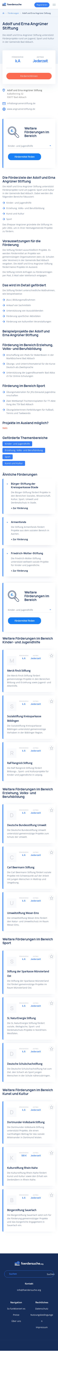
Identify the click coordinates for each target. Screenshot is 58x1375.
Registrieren (42, 4)
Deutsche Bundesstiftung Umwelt (26, 825)
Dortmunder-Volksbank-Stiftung (26, 1122)
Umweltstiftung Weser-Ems (23, 913)
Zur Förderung (20, 508)
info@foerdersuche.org (29, 1290)
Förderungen (13, 13)
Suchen (49, 1274)
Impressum (42, 1327)
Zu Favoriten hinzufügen (51, 655)
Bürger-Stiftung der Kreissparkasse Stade (24, 485)
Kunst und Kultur (14, 463)
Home (3, 13)
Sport (7, 456)
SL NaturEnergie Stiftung (21, 1018)
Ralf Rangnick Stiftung (19, 763)
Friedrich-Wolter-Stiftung (27, 553)
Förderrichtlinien (29, 76)
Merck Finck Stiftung (18, 670)
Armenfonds (18, 522)
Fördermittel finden (25, 156)
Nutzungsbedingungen (41, 1318)
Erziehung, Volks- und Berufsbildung (24, 450)
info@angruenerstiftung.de (21, 103)
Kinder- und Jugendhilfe (17, 443)
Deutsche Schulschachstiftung (24, 1064)
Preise (16, 1314)
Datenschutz (41, 1308)
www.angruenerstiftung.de (21, 108)
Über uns (16, 1321)
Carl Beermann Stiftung (20, 867)
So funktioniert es (16, 1308)
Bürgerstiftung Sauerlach (21, 1210)
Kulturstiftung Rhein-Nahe (22, 1168)
